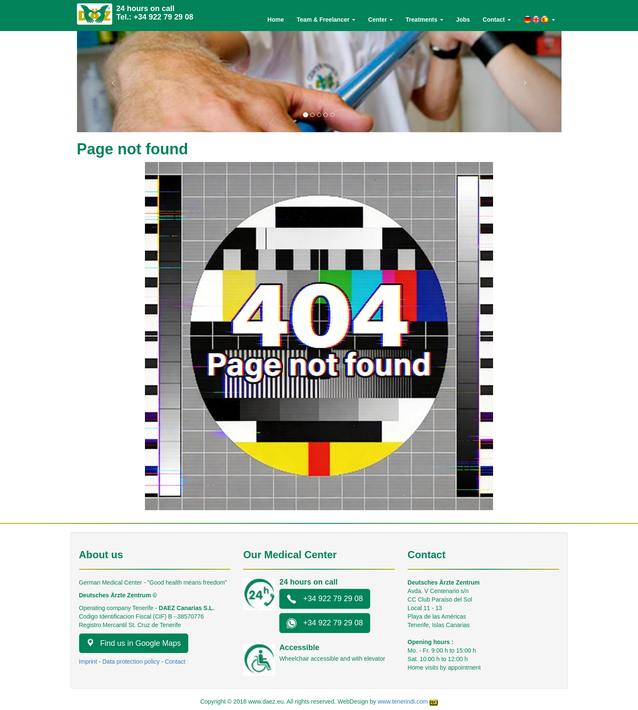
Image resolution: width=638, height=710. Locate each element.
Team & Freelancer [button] (326, 19)
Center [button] (380, 19)
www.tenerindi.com (403, 701)
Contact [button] (497, 19)
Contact (175, 661)
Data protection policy (131, 661)
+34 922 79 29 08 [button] (324, 599)
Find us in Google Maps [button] (133, 643)
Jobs (463, 19)
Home (275, 19)
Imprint (88, 661)
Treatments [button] (424, 19)
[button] (539, 20)
